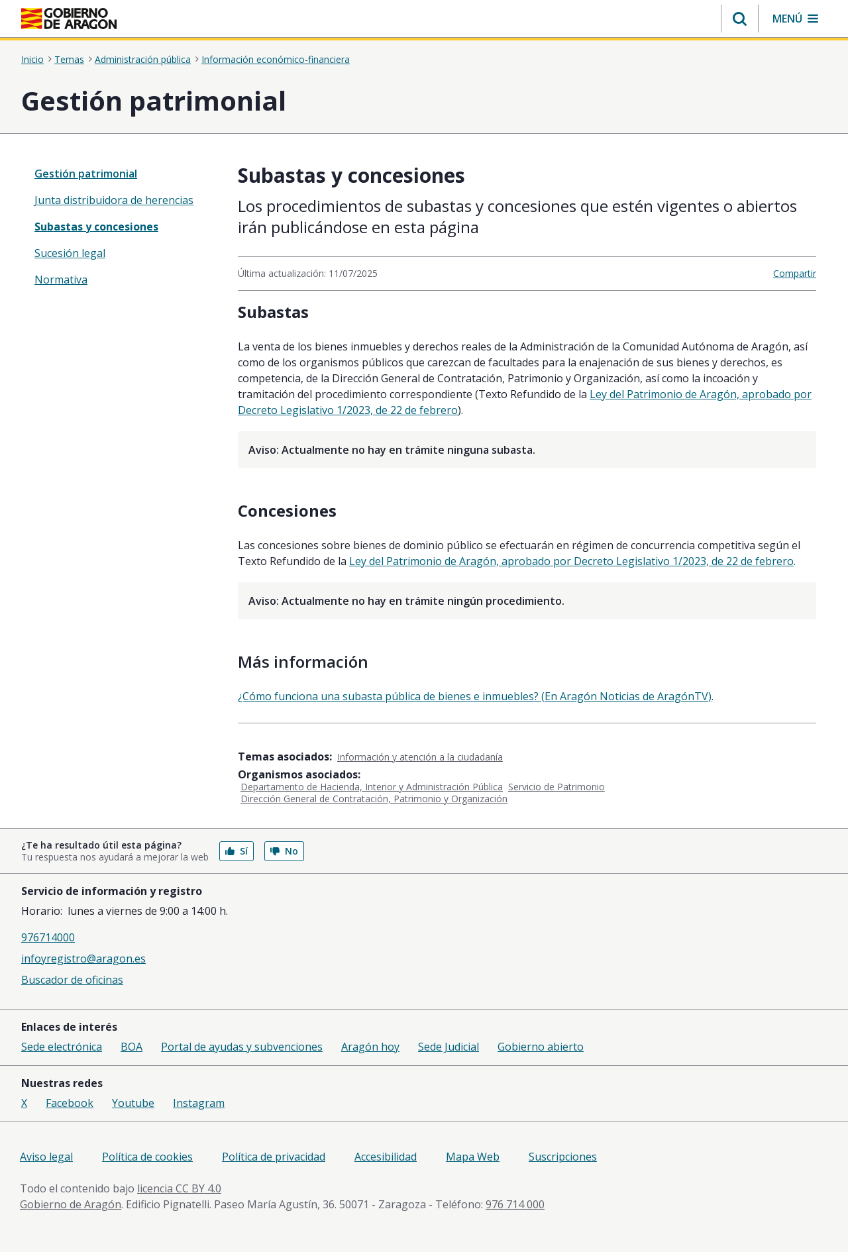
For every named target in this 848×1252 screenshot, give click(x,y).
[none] (120, 173)
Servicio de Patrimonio (556, 786)
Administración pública (143, 60)
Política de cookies (147, 1156)
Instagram (199, 1103)
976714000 (48, 937)
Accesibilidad (385, 1156)
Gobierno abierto (541, 1046)
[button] (740, 18)
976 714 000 (515, 1204)
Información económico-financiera (275, 60)
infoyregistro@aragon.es (83, 958)
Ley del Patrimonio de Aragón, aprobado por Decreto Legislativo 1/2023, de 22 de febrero (571, 561)
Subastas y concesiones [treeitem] (96, 226)
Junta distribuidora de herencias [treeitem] (113, 200)
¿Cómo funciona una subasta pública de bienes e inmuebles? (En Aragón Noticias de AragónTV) (475, 696)
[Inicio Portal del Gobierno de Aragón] (69, 18)
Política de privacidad (273, 1156)
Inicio (32, 60)
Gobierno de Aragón (70, 1204)
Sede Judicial (448, 1046)
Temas (69, 60)
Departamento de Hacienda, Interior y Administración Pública (371, 786)
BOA (131, 1046)
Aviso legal (46, 1156)
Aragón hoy (370, 1046)
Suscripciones (563, 1156)
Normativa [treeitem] (60, 279)
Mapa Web (473, 1156)
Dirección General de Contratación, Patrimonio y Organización (373, 798)
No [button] (284, 851)
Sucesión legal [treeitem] (69, 253)
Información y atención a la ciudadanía (420, 757)
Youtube (133, 1103)
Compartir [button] (794, 273)
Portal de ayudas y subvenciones (242, 1046)
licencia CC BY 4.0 (179, 1188)
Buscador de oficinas (72, 979)
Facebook (69, 1103)
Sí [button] (236, 851)
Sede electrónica (61, 1046)
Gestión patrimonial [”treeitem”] (85, 173)
